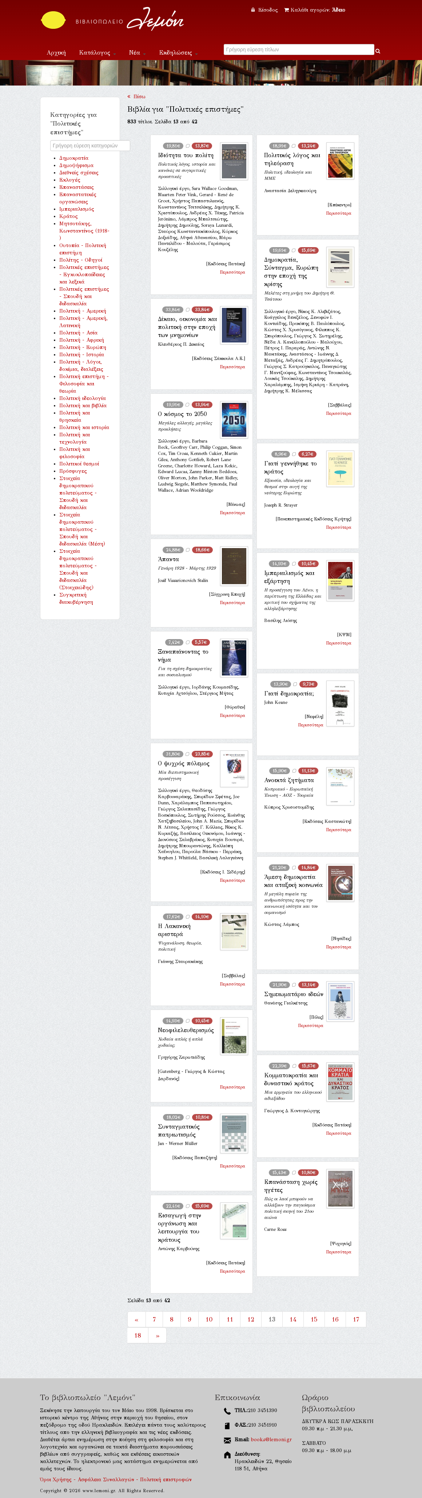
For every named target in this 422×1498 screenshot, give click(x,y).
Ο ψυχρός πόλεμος (184, 763)
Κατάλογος (97, 52)
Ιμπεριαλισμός (76, 209)
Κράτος (68, 216)
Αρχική (56, 52)
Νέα (137, 52)
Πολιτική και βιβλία (83, 406)
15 (314, 1319)
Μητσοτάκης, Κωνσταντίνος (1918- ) (84, 231)
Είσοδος (265, 10)
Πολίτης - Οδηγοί (80, 260)
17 (356, 1319)
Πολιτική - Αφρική (81, 340)
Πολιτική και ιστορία (84, 427)
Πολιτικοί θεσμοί (79, 464)
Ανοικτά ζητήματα (289, 780)
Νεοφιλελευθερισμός (186, 1030)
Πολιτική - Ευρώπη (82, 347)
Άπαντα (168, 559)
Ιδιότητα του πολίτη (186, 155)
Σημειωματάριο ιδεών (293, 994)
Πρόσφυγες (73, 471)
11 (230, 1319)
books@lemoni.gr (271, 1439)
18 (137, 1335)
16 (335, 1319)
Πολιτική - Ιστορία (81, 355)
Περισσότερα (232, 272)
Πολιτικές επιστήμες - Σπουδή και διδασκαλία (84, 296)
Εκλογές (69, 180)
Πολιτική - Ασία (78, 333)
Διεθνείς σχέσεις (79, 173)
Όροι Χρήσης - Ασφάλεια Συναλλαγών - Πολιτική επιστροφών (116, 1480)
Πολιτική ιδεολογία (82, 398)
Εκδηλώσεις (178, 52)
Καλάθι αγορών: (314, 10)
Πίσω (136, 97)
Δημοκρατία (73, 158)
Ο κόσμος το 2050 (182, 414)
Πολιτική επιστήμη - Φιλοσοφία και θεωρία (84, 383)
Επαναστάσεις (76, 187)
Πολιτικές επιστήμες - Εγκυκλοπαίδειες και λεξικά (84, 274)
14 (293, 1319)
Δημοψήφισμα (76, 165)
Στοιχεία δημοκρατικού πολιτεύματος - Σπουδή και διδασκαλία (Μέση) (82, 529)
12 (250, 1319)
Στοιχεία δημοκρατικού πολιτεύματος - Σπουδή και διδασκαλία (78, 493)
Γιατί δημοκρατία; (289, 693)
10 (209, 1319)
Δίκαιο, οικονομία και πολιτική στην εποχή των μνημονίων (187, 327)
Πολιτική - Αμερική (82, 311)
